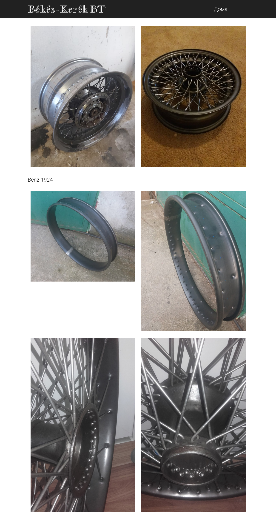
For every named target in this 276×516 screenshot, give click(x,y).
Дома (221, 9)
